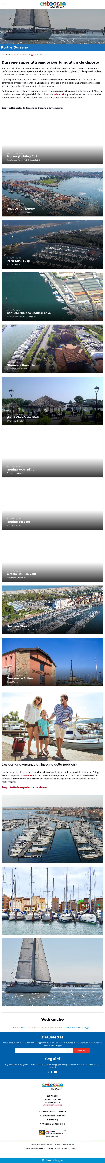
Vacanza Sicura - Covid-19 (53, 1111)
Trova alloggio (52, 1160)
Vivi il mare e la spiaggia (78, 1027)
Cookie (57, 1148)
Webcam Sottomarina (53, 1124)
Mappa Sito (66, 1148)
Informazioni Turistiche (53, 1115)
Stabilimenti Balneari (52, 1027)
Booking (53, 1120)
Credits (74, 1148)
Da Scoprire (11, 54)
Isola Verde (33, 1027)
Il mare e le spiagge (26, 54)
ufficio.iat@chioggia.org (52, 1105)
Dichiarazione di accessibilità (35, 1148)
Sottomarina (19, 1027)
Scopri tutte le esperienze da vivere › (25, 787)
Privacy (50, 1148)
